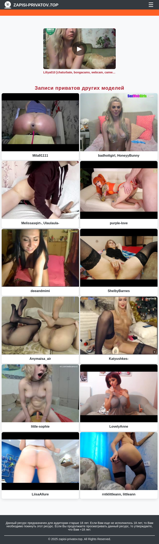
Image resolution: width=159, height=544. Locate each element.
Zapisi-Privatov (35, 5)
